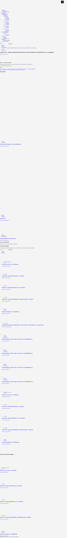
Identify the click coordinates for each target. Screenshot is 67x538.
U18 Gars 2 (7, 31)
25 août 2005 (7, 355)
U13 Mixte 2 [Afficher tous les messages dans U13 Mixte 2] (6, 297)
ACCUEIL (3, 10)
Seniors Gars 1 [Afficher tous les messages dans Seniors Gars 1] (6, 323)
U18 (4, 28)
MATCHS (3, 36)
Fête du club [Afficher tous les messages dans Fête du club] (4, 142)
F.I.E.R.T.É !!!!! (3, 218)
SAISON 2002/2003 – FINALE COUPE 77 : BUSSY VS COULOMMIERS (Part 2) (17, 353)
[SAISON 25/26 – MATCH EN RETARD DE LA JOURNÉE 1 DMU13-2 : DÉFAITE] (6, 296)
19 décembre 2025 (6, 240)
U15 (4, 25)
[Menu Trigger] (62, 2)
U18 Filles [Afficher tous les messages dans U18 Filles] (5, 274)
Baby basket (5, 15)
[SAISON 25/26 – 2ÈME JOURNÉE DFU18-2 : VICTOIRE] (6, 273)
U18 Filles (7, 29)
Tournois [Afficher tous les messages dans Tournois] (5, 309)
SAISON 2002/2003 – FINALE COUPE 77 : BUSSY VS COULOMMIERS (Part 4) (17, 381)
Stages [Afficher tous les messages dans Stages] (5, 262)
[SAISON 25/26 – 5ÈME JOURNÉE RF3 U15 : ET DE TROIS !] (6, 415)
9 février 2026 (7, 313)
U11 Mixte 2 (7, 19)
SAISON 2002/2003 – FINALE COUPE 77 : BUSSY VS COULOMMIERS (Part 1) (17, 339)
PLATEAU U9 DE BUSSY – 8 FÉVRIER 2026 (10, 311)
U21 (4, 33)
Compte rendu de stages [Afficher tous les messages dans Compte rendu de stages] (7, 261)
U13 (4, 21)
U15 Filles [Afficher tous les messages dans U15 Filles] (3, 216)
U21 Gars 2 (7, 35)
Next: (12, 69)
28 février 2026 (7, 266)
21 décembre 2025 (6, 220)
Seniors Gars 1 (6, 32)
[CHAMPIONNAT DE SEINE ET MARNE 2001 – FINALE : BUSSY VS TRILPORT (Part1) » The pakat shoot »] (5, 321)
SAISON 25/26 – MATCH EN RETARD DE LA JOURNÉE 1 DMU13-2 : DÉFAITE (17, 299)
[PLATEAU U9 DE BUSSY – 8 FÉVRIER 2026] (6, 308)
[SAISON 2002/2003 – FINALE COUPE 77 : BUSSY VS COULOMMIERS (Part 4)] (5, 376)
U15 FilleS (7, 26)
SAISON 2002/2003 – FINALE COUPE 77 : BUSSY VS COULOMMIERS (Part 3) (17, 367)
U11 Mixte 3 (7, 20)
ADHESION (4, 39)
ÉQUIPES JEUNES (5, 14)
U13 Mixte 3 (7, 24)
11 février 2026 (7, 301)
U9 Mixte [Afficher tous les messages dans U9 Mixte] (5, 440)
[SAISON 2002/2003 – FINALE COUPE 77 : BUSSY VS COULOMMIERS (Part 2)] (5, 348)
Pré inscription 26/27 (7, 40)
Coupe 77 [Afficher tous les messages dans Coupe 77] (5, 336)
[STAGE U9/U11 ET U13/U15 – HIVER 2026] (6, 260)
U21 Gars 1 (7, 34)
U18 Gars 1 (7, 30)
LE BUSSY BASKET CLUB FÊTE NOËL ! (8, 238)
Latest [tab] (3, 251)
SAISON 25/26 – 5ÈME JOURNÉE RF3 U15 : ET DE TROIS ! (13, 287)
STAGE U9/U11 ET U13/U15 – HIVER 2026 (10, 264)
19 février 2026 (7, 277)
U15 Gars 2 (7, 27)
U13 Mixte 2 (7, 23)
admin (1, 54)
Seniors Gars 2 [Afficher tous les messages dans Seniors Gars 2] (4, 50)
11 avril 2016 (5, 54)
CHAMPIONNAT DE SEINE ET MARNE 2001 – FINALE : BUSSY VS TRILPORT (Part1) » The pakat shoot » (23, 325)
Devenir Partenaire (6, 11)
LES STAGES (4, 13)
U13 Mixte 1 (7, 22)
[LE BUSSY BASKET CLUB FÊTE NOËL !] (5, 233)
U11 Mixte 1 (7, 18)
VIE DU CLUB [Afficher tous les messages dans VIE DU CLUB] (4, 236)
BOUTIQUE (4, 12)
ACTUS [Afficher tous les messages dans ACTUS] (3, 49)
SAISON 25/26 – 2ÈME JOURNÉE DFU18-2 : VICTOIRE (13, 406)
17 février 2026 (7, 289)
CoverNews (12, 536)
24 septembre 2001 (8, 326)
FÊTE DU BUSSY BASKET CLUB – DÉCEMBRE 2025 (10, 144)
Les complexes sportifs (5, 41)
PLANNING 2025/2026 (5, 38)
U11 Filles (7, 17)
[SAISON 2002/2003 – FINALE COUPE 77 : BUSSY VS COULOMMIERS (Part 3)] (5, 362)
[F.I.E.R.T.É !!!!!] (33, 213)
